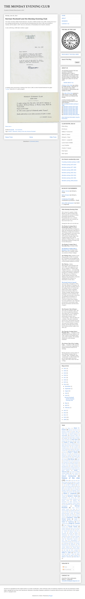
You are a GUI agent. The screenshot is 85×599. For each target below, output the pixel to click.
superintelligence (74, 540)
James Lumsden (67, 483)
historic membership (69, 476)
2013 (65, 410)
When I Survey (65, 191)
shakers (76, 533)
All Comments (67, 569)
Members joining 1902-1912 (71, 110)
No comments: (19, 129)
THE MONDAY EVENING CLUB (27, 6)
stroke (63, 539)
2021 (65, 368)
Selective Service (73, 532)
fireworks (76, 462)
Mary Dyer (64, 494)
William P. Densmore (67, 556)
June (66, 395)
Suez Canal (64, 540)
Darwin (64, 452)
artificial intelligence (74, 434)
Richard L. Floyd (72, 517)
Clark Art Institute (74, 445)
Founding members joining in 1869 (71, 162)
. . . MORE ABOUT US (67, 82)
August (67, 391)
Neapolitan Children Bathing (74, 503)
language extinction (66, 490)
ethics (78, 459)
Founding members (74, 463)
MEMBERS (65, 21)
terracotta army (76, 541)
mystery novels (65, 500)
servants (70, 533)
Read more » (8, 126)
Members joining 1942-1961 (71, 113)
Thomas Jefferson (66, 547)
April (66, 405)
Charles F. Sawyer (69, 442)
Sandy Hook (72, 530)
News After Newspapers (68, 203)
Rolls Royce (75, 525)
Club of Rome (75, 446)
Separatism (64, 533)
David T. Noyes (73, 452)
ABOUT (64, 18)
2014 (65, 384)
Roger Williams (67, 525)
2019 (65, 373)
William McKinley (74, 555)
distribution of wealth (66, 455)
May (66, 403)
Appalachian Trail (65, 432)
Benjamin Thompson (75, 436)
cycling (69, 450)
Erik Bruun (71, 459)
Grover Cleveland (71, 467)
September (68, 388)
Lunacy (7, 89)
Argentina (73, 432)
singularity (64, 536)
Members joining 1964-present (71, 114)
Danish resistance (76, 450)
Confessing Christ (66, 199)
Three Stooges (77, 548)
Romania (63, 526)
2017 (65, 377)
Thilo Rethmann (71, 544)
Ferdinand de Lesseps (68, 462)
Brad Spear (75, 439)
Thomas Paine (69, 548)
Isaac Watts (71, 482)
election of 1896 (74, 457)
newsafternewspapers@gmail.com (71, 581)
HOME (63, 15)
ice (71, 480)
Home (31, 137)
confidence (76, 447)
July (66, 393)
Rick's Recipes (65, 195)
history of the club (22, 131)
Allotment (76, 429)
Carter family (77, 441)
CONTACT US (65, 23)
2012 (65, 412)
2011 (65, 415)
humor (67, 480)
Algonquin (71, 429)
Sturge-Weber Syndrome (72, 539)
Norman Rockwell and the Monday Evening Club (26, 19)
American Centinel (66, 431)
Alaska (63, 428)
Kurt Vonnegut (75, 489)
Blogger (50, 595)
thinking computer (74, 545)
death (70, 453)
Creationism (72, 449)
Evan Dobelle (66, 460)
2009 (65, 419)
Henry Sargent (75, 473)
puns (77, 514)
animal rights (75, 431)
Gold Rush (64, 467)
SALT (74, 529)
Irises (74, 480)
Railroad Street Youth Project (68, 516)
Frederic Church (65, 464)
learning (78, 491)
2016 (65, 380)
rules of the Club (68, 93)
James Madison (76, 483)
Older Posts (53, 137)
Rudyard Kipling (65, 528)
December (68, 386)
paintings (73, 510)
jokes (77, 486)
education (70, 456)
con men (70, 447)
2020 (65, 370)
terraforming (65, 543)
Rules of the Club (74, 528)
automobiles (64, 435)
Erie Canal (64, 459)
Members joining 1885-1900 (71, 109)
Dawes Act (64, 453)
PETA (67, 511)
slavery (69, 536)
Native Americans (74, 501)
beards (68, 436)
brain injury (70, 441)
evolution (72, 460)
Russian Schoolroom (66, 529)
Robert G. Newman (73, 520)
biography (65, 438)
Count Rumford (65, 449)
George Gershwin (74, 466)
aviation (63, 436)
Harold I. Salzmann (12, 131)
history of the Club (67, 85)
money (72, 497)
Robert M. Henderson (68, 522)
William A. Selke (66, 552)
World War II (77, 556)
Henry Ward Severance (67, 474)
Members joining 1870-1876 (71, 106)
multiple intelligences (73, 499)
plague (68, 514)
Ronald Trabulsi (72, 526)
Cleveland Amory (65, 446)
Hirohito (76, 474)
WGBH (76, 551)
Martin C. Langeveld (69, 493)
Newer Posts (9, 137)
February (67, 407)
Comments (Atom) (34, 141)
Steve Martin (75, 537)
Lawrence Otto (71, 491)
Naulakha (64, 503)
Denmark (76, 453)
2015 (65, 382)
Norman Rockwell (31, 131)
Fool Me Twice (65, 463)
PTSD (72, 514)
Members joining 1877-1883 (71, 108)
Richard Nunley (66, 519)
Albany (69, 428)
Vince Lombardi (74, 549)
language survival (76, 490)
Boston (68, 439)
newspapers (64, 506)
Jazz (64, 484)
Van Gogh (66, 549)
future (77, 464)
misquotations (64, 497)
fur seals (72, 464)
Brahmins (64, 441)
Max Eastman (71, 494)
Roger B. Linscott (74, 523)
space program (67, 537)
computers (64, 447)
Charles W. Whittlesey (71, 443)
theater (72, 543)
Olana (74, 509)
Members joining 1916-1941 (71, 112)
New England (75, 504)
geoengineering (65, 466)
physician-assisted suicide (67, 513)
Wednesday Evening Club (67, 551)
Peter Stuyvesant (74, 511)
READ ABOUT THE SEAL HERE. (70, 54)
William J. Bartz (70, 554)
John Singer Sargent (70, 486)
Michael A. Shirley (73, 496)
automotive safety (74, 435)
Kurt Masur (68, 489)
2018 (65, 375)
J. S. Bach (77, 482)
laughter (65, 491)
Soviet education (76, 536)
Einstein (67, 457)
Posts (65, 567)
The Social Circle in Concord (69, 282)
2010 (65, 417)
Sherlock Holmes (74, 534)
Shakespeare (64, 534)
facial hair (78, 460)
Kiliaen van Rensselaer (67, 487)
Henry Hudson (72, 471)
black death (72, 438)
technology (69, 541)
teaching (63, 541)
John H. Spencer (71, 485)
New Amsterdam (66, 504)
